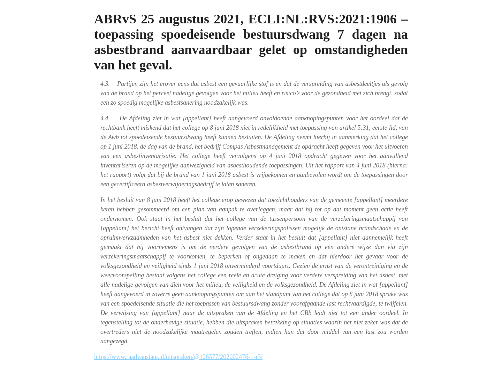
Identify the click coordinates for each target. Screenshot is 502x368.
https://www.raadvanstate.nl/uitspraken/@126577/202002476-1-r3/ (178, 356)
